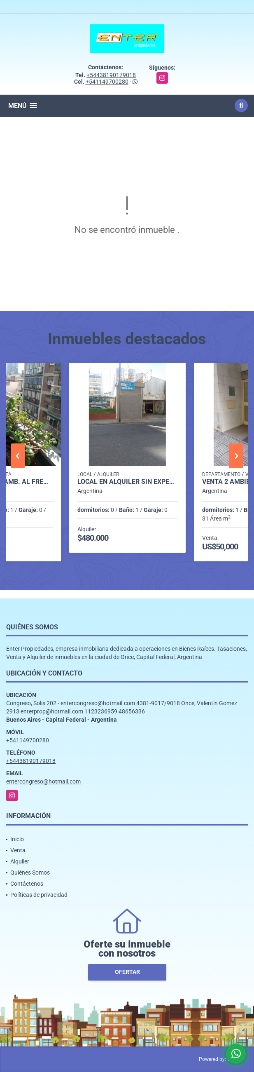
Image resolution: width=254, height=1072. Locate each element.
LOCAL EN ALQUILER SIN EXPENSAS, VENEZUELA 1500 (127, 482)
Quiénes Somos (30, 872)
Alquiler (19, 861)
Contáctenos (26, 883)
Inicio (17, 839)
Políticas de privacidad (39, 894)
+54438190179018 (111, 75)
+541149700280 (107, 81)
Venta (18, 850)
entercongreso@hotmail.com (43, 781)
